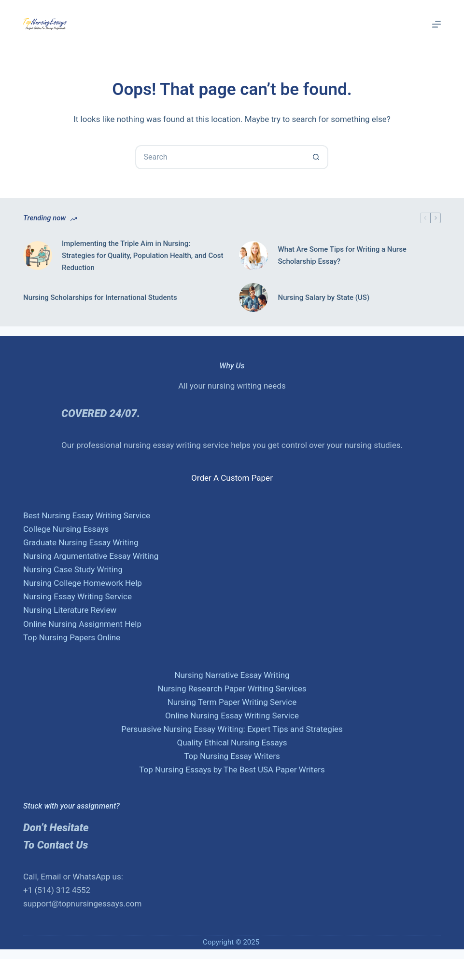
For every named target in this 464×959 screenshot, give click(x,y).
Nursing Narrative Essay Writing (231, 675)
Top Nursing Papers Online (71, 637)
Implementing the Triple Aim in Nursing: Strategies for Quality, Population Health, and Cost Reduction (142, 255)
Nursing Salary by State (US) (323, 297)
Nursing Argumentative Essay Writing (90, 556)
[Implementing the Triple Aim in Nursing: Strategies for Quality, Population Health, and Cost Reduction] (37, 255)
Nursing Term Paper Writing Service (232, 702)
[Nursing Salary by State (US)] (253, 297)
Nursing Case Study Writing (73, 569)
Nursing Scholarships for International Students (100, 297)
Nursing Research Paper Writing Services (231, 688)
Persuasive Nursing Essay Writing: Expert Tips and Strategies (232, 729)
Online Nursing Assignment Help (82, 624)
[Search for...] (219, 157)
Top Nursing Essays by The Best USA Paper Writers (232, 769)
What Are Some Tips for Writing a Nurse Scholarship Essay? (342, 255)
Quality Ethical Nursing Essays (232, 742)
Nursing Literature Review (69, 610)
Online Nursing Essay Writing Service (232, 715)
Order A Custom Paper (232, 478)
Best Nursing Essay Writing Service (86, 515)
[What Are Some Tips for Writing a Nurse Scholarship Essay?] (253, 255)
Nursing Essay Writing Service (77, 596)
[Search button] (316, 157)
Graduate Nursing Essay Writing (81, 542)
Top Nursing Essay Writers (232, 756)
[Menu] (436, 24)
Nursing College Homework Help (82, 583)
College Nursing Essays (66, 529)
